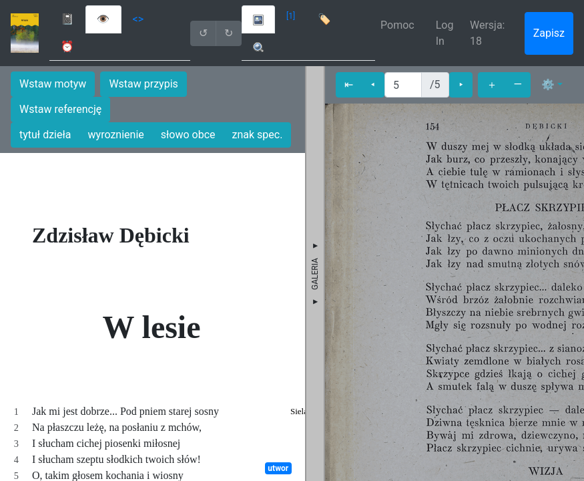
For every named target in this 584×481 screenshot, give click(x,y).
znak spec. (257, 134)
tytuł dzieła (45, 134)
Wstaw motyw (52, 83)
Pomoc (397, 25)
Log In (445, 33)
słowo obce (188, 134)
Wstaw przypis (143, 83)
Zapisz (549, 33)
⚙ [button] (548, 84)
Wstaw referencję (60, 109)
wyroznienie (116, 134)
